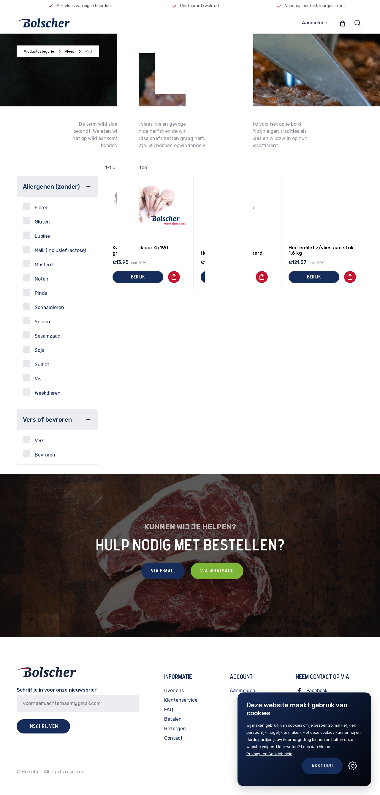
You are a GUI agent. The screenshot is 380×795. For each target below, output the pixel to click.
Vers (33, 439)
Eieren (36, 206)
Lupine (36, 235)
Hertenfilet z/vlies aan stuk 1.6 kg (321, 250)
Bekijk (138, 277)
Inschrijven (43, 726)
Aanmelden (314, 23)
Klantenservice (180, 700)
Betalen (173, 719)
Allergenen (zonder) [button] (51, 186)
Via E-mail (163, 571)
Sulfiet (36, 363)
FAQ (168, 709)
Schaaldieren (43, 306)
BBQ (195, 23)
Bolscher (31, 771)
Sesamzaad (42, 335)
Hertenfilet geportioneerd (231, 253)
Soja (34, 349)
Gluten (36, 221)
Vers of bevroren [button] (47, 419)
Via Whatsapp (217, 571)
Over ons (174, 690)
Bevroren (39, 454)
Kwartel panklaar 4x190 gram (140, 250)
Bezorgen (175, 728)
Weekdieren (42, 392)
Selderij (37, 321)
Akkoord (322, 765)
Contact (173, 738)
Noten (35, 278)
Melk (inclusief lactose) (54, 249)
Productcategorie (39, 51)
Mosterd (38, 263)
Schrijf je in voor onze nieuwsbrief (57, 690)
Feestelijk (170, 23)
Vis (146, 23)
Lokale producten (229, 23)
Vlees (128, 23)
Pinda (35, 292)
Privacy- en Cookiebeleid (269, 754)
